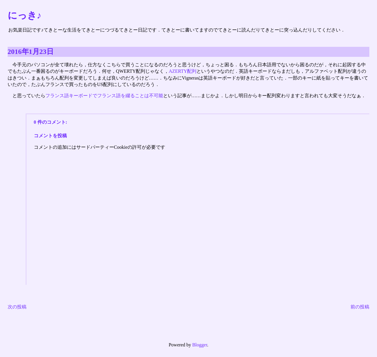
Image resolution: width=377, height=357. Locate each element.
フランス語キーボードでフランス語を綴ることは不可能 (104, 95)
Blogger (199, 344)
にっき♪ (25, 15)
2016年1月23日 (31, 51)
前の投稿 (359, 306)
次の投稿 (17, 306)
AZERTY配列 (182, 71)
